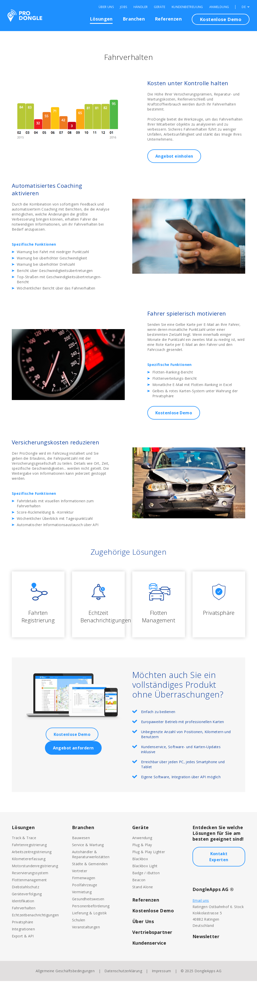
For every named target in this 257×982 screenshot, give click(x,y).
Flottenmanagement (29, 880)
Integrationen (23, 930)
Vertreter (79, 871)
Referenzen (168, 19)
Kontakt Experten (218, 857)
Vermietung (82, 893)
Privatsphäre (22, 923)
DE (245, 7)
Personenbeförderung (91, 907)
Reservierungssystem (30, 873)
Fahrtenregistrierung (29, 845)
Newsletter (205, 937)
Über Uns (106, 7)
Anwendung (142, 838)
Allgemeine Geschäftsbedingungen (65, 971)
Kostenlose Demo (220, 19)
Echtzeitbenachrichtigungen (35, 916)
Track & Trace (24, 838)
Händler (141, 7)
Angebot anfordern (73, 749)
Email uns (200, 901)
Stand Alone (142, 888)
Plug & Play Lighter (148, 852)
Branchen (134, 19)
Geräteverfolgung (27, 895)
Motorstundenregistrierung (35, 866)
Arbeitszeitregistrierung (32, 852)
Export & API (23, 937)
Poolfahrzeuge (84, 885)
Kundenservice (149, 944)
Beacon (138, 880)
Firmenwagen (83, 878)
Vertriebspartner (152, 933)
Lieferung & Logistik (89, 914)
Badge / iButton (146, 873)
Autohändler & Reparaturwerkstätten (90, 855)
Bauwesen (81, 838)
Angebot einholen (174, 156)
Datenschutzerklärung (123, 971)
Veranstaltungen (86, 928)
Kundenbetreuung (187, 7)
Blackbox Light (145, 866)
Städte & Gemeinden (90, 864)
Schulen (78, 921)
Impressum (161, 971)
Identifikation (23, 902)
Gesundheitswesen (88, 900)
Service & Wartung (88, 845)
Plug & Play (142, 845)
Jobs (123, 7)
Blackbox (140, 859)
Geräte (159, 7)
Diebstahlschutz (25, 888)
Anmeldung (219, 7)
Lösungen (101, 19)
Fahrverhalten (23, 909)
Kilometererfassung (28, 859)
